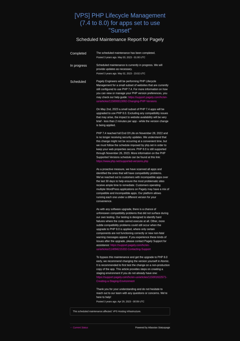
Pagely (157, 39)
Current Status (79, 327)
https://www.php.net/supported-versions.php (122, 161)
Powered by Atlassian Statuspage (152, 327)
